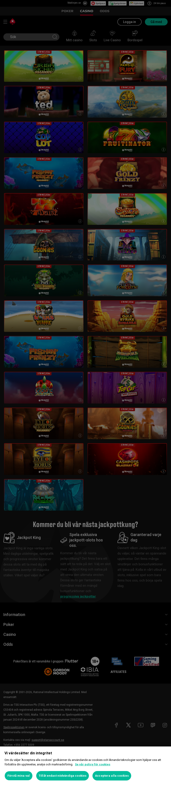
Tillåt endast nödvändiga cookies (62, 775)
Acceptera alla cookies (112, 775)
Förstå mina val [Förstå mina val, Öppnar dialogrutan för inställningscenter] (18, 775)
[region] (85, 765)
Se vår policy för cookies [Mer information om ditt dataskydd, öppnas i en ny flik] (92, 764)
